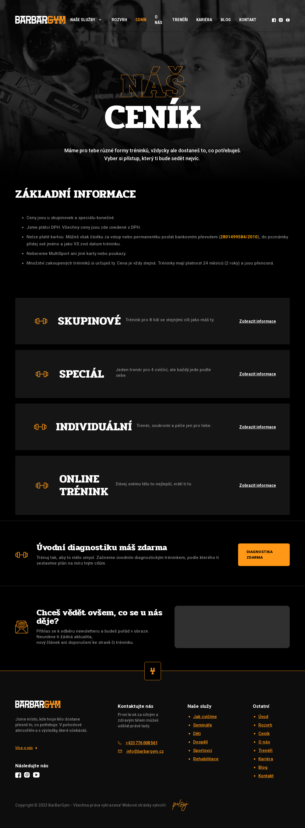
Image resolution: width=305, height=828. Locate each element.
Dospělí (200, 742)
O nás (158, 19)
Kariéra (204, 19)
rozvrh (119, 19)
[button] (86, 19)
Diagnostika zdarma (260, 555)
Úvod (263, 716)
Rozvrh (265, 725)
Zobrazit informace (257, 321)
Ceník (141, 19)
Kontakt (247, 19)
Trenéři (180, 19)
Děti (197, 733)
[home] (40, 20)
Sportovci (202, 750)
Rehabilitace (206, 758)
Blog (226, 19)
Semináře (202, 725)
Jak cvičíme (205, 716)
